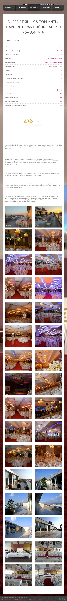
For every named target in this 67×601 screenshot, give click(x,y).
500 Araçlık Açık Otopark (55, 58)
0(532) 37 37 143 (37, 599)
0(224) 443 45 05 (8, 599)
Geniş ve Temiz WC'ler (55, 66)
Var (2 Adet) (58, 90)
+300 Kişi (59, 54)
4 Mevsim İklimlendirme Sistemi (53, 62)
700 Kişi (59, 51)
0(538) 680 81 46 (23, 599)
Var (61, 47)
